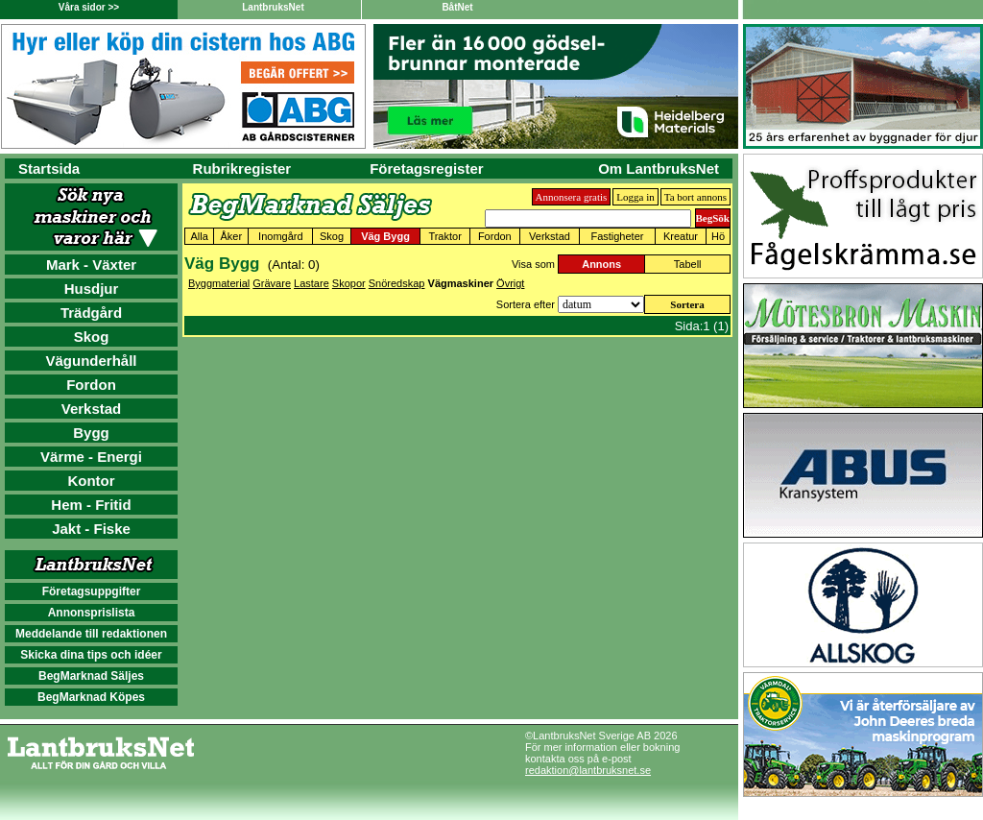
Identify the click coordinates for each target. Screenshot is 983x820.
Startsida (49, 168)
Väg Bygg (385, 236)
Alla (198, 236)
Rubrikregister (242, 168)
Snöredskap (397, 283)
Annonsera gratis (572, 197)
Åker (231, 236)
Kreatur (680, 236)
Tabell (688, 264)
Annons (601, 264)
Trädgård (91, 312)
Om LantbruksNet (658, 168)
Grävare (271, 283)
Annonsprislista (91, 612)
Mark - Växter (91, 264)
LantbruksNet (272, 7)
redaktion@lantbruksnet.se (588, 770)
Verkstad (91, 408)
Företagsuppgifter (91, 591)
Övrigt (510, 283)
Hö (718, 236)
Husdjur (91, 288)
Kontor (90, 480)
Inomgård (280, 236)
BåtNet (457, 7)
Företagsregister (426, 168)
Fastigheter (616, 236)
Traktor (444, 236)
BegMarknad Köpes (91, 697)
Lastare (311, 283)
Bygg (91, 432)
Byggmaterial (219, 283)
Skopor (349, 283)
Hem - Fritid (91, 504)
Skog (91, 336)
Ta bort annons (695, 197)
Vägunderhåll (90, 360)
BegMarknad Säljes (91, 676)
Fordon (91, 384)
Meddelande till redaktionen (91, 633)
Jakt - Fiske (91, 528)
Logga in (635, 197)
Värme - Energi (91, 456)
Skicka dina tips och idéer (90, 655)
